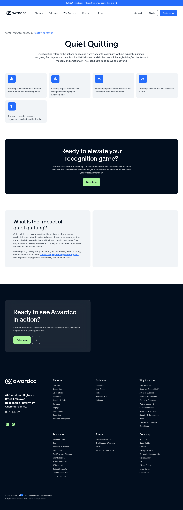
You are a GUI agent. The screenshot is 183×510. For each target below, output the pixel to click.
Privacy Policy (145, 465)
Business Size (101, 396)
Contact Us (144, 473)
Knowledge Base (59, 458)
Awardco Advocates (148, 411)
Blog (54, 443)
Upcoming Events (103, 439)
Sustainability (145, 458)
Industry (99, 400)
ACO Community (60, 461)
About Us (143, 439)
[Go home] (16, 13)
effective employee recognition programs (59, 254)
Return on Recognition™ (149, 389)
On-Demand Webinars (105, 443)
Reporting (57, 415)
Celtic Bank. (43, 499)
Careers (143, 447)
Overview (56, 385)
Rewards (56, 404)
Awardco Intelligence (61, 419)
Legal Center (145, 469)
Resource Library (59, 439)
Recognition (57, 389)
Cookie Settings (46, 495)
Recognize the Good (148, 450)
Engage (56, 407)
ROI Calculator (59, 465)
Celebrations (58, 393)
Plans (100, 13)
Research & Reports (61, 447)
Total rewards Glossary (19, 33)
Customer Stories (147, 407)
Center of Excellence (148, 400)
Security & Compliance (149, 415)
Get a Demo (144, 426)
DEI (141, 461)
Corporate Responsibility (150, 454)
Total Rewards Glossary (62, 454)
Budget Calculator (60, 469)
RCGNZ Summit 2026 (105, 450)
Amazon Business (147, 393)
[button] (39, 13)
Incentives (57, 396)
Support (138, 13)
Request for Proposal (148, 422)
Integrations (58, 411)
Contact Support (59, 476)
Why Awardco (70, 13)
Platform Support (147, 404)
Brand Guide (145, 443)
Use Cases (100, 389)
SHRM (98, 447)
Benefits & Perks (59, 400)
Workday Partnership (148, 396)
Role (98, 393)
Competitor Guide (60, 473)
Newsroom (57, 450)
